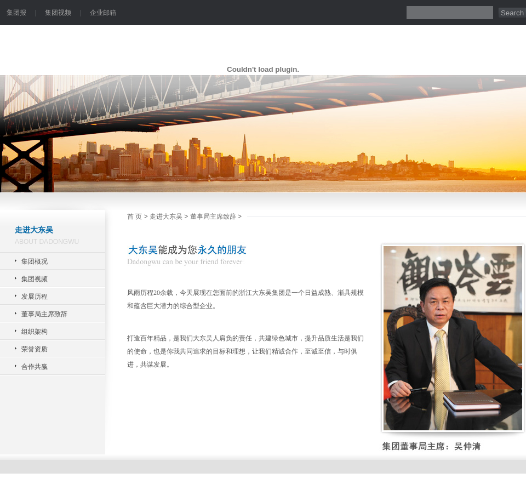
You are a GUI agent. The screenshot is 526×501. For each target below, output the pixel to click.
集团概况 (34, 261)
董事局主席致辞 (44, 314)
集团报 (16, 12)
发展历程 (34, 296)
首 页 (134, 216)
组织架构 (34, 331)
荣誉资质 (34, 349)
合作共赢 (34, 367)
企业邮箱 (103, 12)
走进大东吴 (166, 216)
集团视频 (58, 12)
